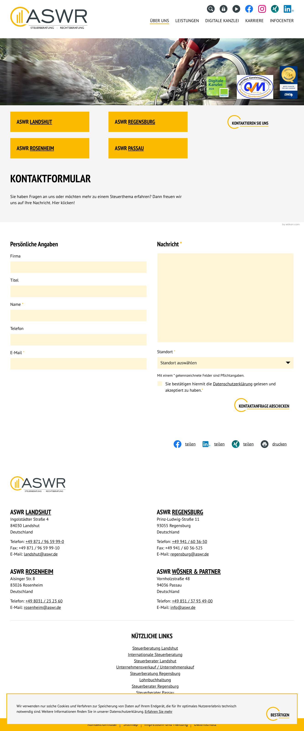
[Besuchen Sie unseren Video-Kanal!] (236, 9)
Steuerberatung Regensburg (155, 673)
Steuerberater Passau (155, 692)
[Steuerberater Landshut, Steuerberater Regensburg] (49, 19)
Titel (14, 280)
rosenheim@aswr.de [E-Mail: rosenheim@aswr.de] (42, 607)
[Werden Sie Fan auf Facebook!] (249, 9)
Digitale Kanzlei (222, 20)
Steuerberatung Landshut (155, 648)
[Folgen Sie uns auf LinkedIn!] (289, 9)
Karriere (254, 20)
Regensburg (141, 121)
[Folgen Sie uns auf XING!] (275, 9)
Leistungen (187, 20)
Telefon (16, 328)
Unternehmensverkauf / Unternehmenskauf (155, 667)
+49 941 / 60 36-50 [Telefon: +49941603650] (189, 541)
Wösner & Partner (196, 571)
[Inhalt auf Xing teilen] (246, 444)
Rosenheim (42, 148)
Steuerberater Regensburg (155, 686)
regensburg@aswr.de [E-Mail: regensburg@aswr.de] (189, 554)
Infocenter (282, 20)
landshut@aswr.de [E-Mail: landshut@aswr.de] (41, 554)
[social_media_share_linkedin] (217, 444)
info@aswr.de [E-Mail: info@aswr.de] (183, 607)
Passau (136, 148)
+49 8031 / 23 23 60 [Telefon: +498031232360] (44, 601)
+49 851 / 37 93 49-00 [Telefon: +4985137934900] (192, 601)
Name (16, 304)
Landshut (41, 121)
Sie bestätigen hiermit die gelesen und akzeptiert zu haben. (220, 387)
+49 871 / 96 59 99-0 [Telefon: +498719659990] (45, 541)
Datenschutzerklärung (232, 384)
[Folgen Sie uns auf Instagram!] (262, 9)
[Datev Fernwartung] (223, 9)
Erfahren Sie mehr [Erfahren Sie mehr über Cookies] (158, 711)
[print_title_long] (277, 444)
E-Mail (17, 352)
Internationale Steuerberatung (155, 654)
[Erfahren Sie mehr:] (250, 123)
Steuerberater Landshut (155, 661)
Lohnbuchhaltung (155, 680)
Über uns (159, 20)
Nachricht (169, 244)
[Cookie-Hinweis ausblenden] (280, 715)
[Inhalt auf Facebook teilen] (188, 444)
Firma (15, 256)
